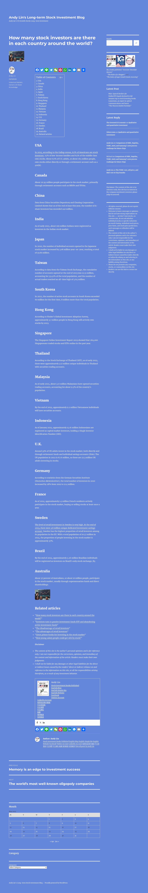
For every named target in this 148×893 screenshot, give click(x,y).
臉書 (39, 712)
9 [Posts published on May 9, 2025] (62, 823)
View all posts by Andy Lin (84, 746)
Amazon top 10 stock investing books (122, 99)
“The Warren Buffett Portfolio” (119, 106)
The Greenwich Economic (116, 123)
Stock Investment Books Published (65, 685)
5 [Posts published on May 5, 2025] (10, 823)
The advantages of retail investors (51, 631)
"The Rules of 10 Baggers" (116, 75)
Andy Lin (12, 76)
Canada (41, 84)
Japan (40, 92)
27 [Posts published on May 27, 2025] (24, 836)
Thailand (42, 106)
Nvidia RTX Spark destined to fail (120, 96)
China (40, 86)
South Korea (43, 98)
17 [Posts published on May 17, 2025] (75, 827)
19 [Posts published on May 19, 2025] (11, 832)
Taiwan (41, 95)
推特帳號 (40, 715)
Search (109, 39)
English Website (57, 693)
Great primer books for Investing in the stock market (60, 634)
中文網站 (40, 710)
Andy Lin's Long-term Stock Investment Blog (47, 17)
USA (39, 81)
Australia (42, 131)
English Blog (56, 688)
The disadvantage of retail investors (52, 628)
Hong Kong (42, 100)
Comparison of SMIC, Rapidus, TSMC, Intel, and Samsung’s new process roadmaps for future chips (122, 145)
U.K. (40, 117)
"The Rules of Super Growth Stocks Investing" (122, 77)
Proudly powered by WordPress (56, 883)
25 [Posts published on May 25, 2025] (89, 832)
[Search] (136, 43)
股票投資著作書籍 (43, 702)
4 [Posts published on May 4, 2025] (88, 819)
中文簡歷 (40, 707)
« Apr (52, 841)
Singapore (42, 103)
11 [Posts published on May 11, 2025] (88, 823)
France (42, 123)
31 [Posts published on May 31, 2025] (75, 836)
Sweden (42, 126)
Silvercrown (111, 132)
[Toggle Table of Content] (59, 77)
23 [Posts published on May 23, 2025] (63, 832)
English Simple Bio (58, 690)
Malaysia (42, 109)
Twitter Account (57, 698)
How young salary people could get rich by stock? (58, 638)
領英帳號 (40, 717)
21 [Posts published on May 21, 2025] (36, 832)
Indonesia (43, 115)
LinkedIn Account (44, 700)
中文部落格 (41, 705)
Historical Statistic (15, 82)
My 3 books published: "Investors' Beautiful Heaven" (121, 71)
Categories (13, 865)
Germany (42, 120)
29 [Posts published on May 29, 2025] (50, 836)
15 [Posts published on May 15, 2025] (49, 827)
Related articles (45, 134)
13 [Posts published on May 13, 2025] (23, 827)
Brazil (41, 129)
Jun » (57, 841)
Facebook (55, 695)
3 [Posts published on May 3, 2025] (75, 819)
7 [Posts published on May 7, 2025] (36, 823)
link (125, 269)
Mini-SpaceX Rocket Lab (117, 94)
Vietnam (42, 112)
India (40, 89)
